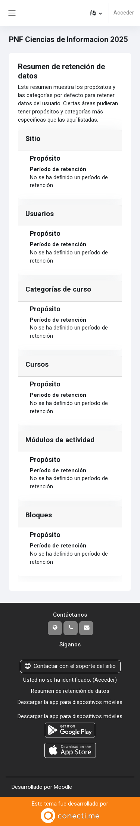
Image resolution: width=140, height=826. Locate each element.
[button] (96, 13)
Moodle (63, 787)
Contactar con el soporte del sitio (70, 666)
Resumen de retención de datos (70, 691)
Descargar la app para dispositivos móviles (70, 702)
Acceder (123, 12)
